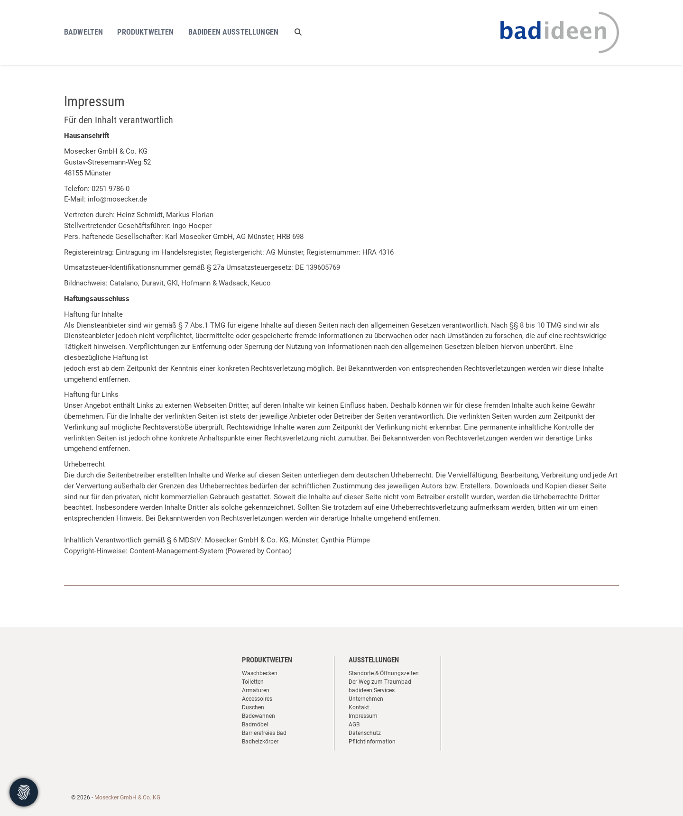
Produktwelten (145, 32)
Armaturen (255, 690)
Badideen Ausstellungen (233, 32)
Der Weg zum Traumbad (380, 681)
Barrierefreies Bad (264, 733)
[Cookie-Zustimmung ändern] (23, 792)
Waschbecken (259, 673)
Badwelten (83, 32)
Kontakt (359, 707)
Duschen (253, 707)
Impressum (363, 716)
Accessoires (257, 699)
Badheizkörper (260, 741)
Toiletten (253, 681)
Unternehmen (366, 699)
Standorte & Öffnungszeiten (384, 673)
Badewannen (258, 716)
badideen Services (372, 690)
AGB (354, 724)
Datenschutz (365, 733)
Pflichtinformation (372, 741)
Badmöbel (255, 724)
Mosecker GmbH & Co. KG (127, 797)
